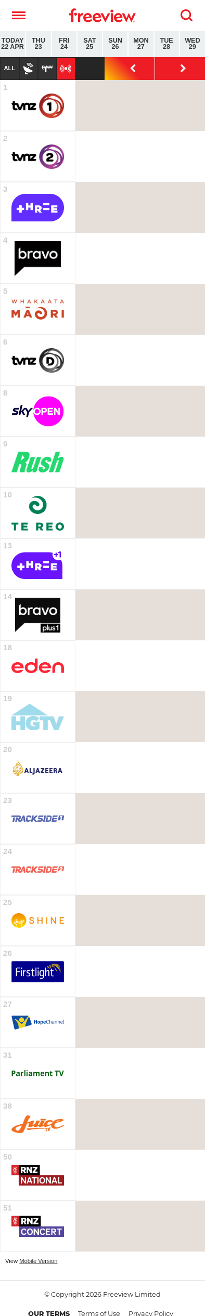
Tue (167, 44)
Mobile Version (38, 1261)
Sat (90, 44)
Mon (141, 44)
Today (12, 44)
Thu (38, 44)
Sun (115, 44)
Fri (64, 44)
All (9, 68)
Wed (192, 44)
